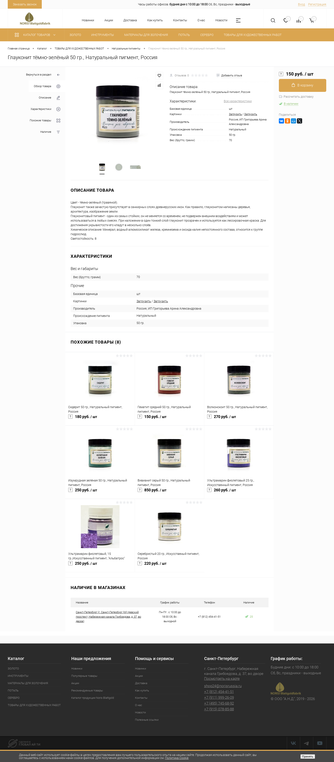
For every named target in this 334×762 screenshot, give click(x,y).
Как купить (155, 20)
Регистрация (317, 4)
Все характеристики (238, 101)
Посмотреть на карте (222, 679)
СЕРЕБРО (14, 698)
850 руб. (169, 493)
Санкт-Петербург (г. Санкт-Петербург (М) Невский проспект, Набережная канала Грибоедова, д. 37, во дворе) (108, 617)
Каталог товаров (36, 35)
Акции (108, 20)
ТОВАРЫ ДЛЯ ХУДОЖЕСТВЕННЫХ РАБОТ (34, 705)
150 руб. (169, 419)
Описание (49, 98)
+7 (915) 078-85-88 (219, 709)
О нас (201, 20)
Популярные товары (84, 676)
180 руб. (100, 419)
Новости (221, 20)
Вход (301, 4)
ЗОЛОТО (13, 669)
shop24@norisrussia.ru (223, 686)
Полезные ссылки (146, 720)
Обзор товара (47, 86)
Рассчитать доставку (296, 96)
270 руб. (239, 419)
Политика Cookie (176, 758)
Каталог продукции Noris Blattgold (92, 698)
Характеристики (45, 109)
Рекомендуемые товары (87, 691)
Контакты (180, 20)
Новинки (88, 20)
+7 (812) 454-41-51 (219, 692)
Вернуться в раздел (43, 75)
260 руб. (239, 493)
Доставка (130, 20)
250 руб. (100, 493)
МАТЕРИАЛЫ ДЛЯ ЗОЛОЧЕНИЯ (28, 683)
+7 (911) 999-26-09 (219, 698)
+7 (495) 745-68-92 (219, 704)
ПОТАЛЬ (13, 691)
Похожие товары (45, 121)
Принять (307, 756)
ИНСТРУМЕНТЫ (18, 676)
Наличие (50, 132)
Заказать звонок (25, 4)
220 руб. (169, 566)
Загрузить (235, 114)
